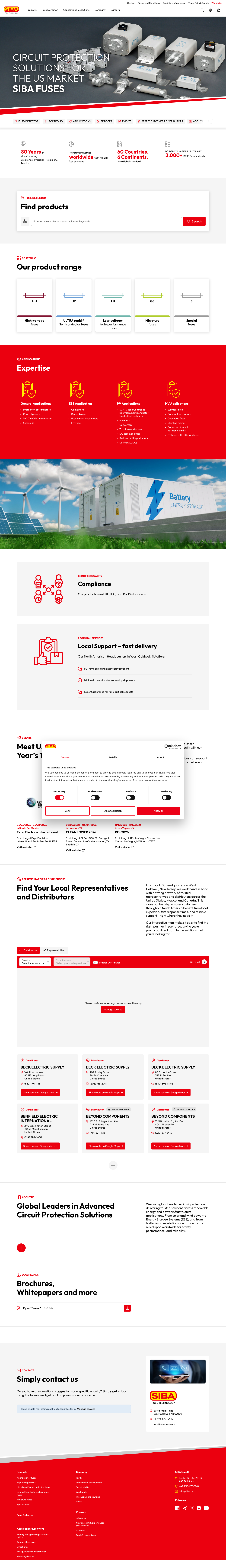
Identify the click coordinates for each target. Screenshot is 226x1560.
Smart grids (22, 1546)
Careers (81, 1512)
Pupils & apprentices (86, 1535)
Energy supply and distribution (31, 1551)
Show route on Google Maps (38, 1092)
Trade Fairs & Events (198, 3)
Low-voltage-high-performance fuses (33, 1493)
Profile (79, 1477)
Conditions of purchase (173, 3)
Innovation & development (89, 1482)
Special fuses (23, 1504)
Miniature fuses (24, 1499)
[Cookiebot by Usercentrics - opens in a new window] (167, 747)
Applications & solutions (30, 1528)
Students (80, 1530)
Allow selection (113, 810)
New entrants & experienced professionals (90, 1524)
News (79, 1501)
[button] (32, 10)
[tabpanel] (113, 1063)
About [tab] (160, 757)
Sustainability (82, 1487)
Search (197, 221)
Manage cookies (113, 1009)
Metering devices (25, 1556)
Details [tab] (113, 757)
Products (22, 1471)
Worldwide (216, 3)
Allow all (158, 810)
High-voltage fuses (26, 1482)
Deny (67, 810)
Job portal (81, 1518)
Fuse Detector (25, 1515)
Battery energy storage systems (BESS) (32, 1536)
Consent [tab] (65, 757)
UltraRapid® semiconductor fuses (33, 1487)
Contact (131, 3)
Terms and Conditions (149, 3)
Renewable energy (26, 1542)
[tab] (28, 950)
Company (81, 1471)
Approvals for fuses (26, 1477)
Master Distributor (109, 962)
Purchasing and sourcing (88, 1496)
